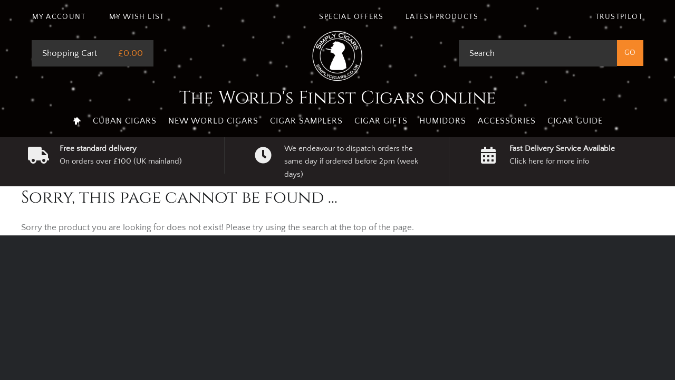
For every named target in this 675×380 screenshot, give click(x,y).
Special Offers (351, 17)
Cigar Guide (575, 121)
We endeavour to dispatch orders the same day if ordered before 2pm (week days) (351, 161)
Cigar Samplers (306, 121)
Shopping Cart (69, 53)
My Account (58, 17)
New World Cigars (213, 121)
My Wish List (137, 17)
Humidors (442, 121)
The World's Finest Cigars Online (337, 98)
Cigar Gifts (381, 121)
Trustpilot (619, 17)
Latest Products (442, 17)
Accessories (507, 121)
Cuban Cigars (125, 121)
